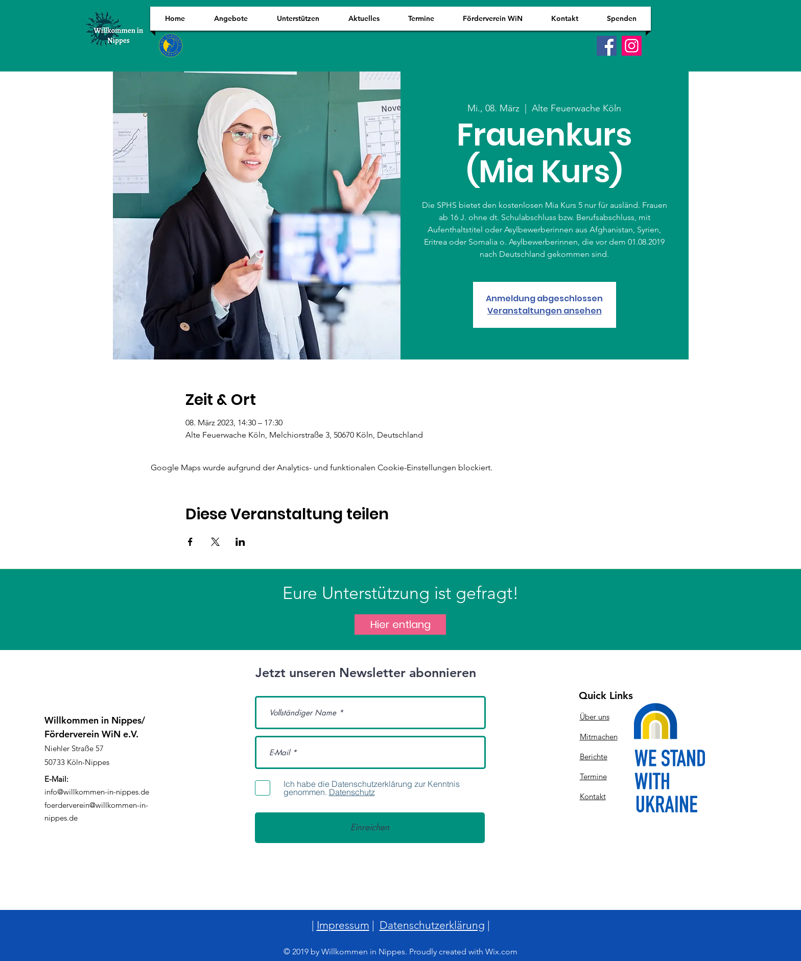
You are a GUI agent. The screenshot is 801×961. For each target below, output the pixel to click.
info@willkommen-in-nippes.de (96, 792)
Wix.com (501, 951)
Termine (593, 776)
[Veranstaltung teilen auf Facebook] (190, 542)
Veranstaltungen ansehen (544, 311)
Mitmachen (599, 736)
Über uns (594, 717)
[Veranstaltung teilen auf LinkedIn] (240, 542)
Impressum (343, 925)
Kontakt (593, 796)
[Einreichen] (370, 827)
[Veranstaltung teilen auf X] (215, 542)
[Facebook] (607, 46)
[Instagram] (632, 46)
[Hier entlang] (400, 624)
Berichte (593, 756)
